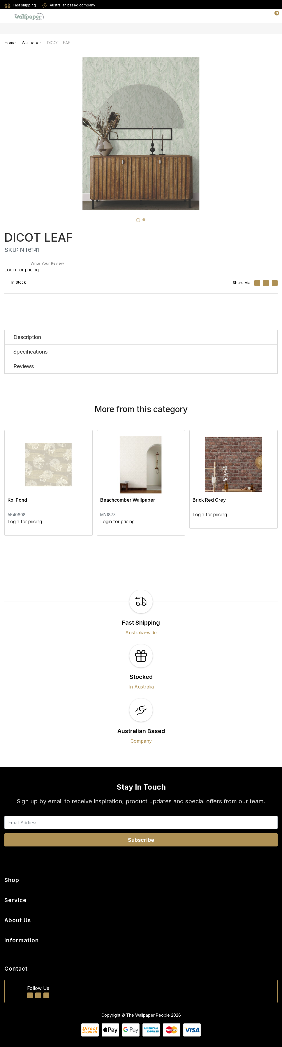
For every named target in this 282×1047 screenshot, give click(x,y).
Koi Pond (17, 500)
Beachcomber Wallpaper (127, 500)
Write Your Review (47, 263)
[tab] (138, 220)
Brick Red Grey (209, 500)
